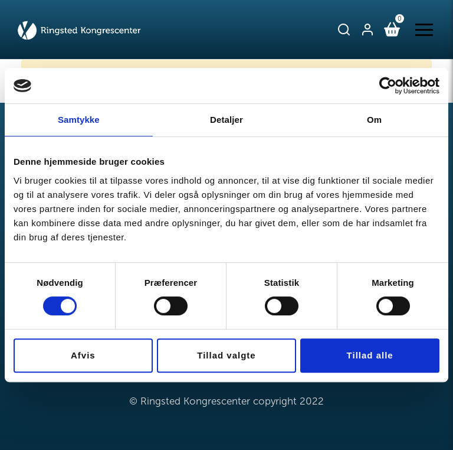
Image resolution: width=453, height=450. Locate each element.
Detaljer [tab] (226, 120)
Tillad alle (370, 355)
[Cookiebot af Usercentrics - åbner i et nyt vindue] (387, 85)
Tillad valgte (226, 355)
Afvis (83, 355)
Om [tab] (374, 120)
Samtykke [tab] (79, 120)
